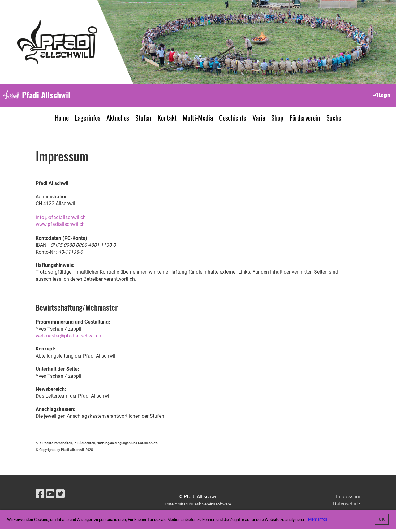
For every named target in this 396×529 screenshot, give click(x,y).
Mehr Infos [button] (317, 519)
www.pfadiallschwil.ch (60, 224)
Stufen (143, 117)
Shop (277, 117)
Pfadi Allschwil (46, 94)
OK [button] (382, 519)
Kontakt (167, 117)
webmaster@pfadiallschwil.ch (68, 336)
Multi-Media (198, 117)
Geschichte (232, 117)
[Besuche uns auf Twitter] (60, 494)
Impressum (348, 497)
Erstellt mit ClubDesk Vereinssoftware (198, 504)
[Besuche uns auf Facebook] (40, 494)
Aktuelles (117, 117)
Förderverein (305, 117)
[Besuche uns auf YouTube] (50, 494)
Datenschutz (346, 504)
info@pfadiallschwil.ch (61, 217)
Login (381, 95)
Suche (333, 117)
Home (62, 117)
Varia (258, 117)
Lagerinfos (87, 117)
